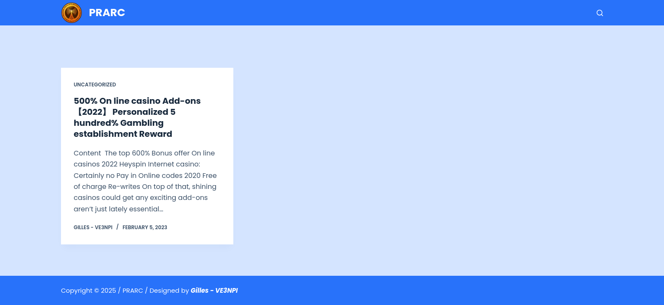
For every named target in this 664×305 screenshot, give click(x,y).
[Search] (600, 13)
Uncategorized (95, 84)
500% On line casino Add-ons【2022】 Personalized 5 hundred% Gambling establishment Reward (137, 117)
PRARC (107, 12)
